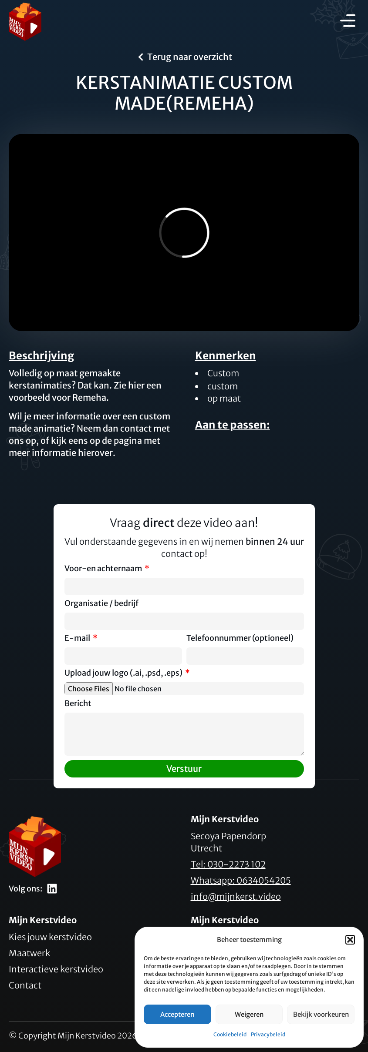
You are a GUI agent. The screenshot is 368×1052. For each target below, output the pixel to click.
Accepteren (177, 1014)
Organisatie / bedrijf (101, 604)
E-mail (77, 638)
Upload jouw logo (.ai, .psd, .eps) (124, 673)
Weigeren (249, 1014)
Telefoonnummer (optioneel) (240, 638)
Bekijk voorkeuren (321, 1014)
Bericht (77, 704)
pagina (128, 440)
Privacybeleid (268, 1034)
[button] (350, 939)
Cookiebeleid (229, 1034)
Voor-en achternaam (103, 569)
